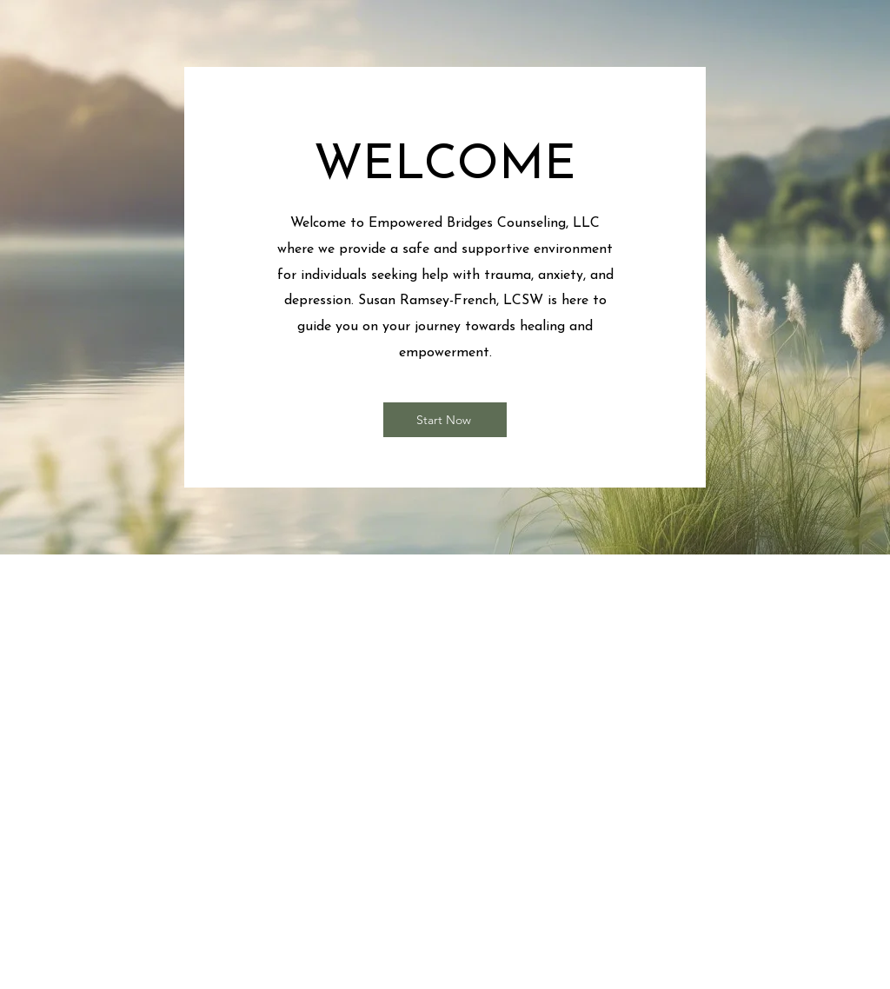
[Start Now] (445, 419)
